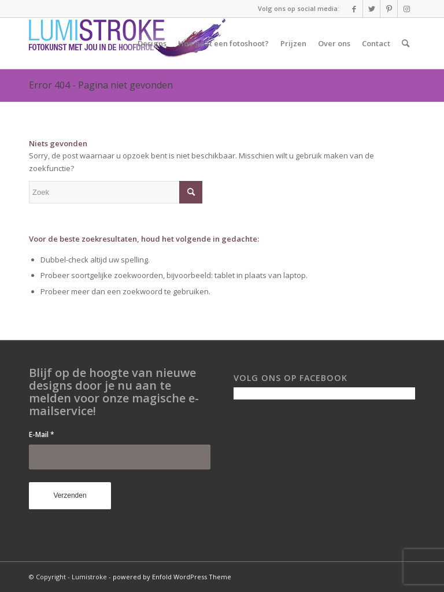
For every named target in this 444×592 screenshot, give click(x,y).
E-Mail (41, 434)
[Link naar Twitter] (371, 8)
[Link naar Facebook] (354, 8)
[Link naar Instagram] (406, 8)
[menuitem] (152, 43)
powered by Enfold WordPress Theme (172, 576)
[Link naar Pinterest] (388, 8)
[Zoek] (405, 43)
